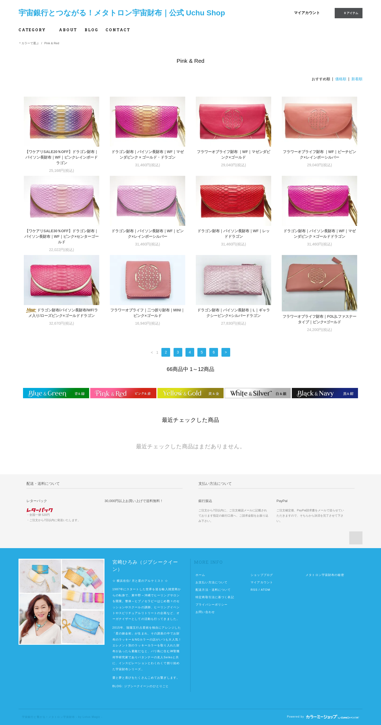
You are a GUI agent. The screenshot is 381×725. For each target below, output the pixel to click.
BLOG (91, 29)
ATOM (265, 589)
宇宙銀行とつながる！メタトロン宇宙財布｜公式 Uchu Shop (122, 13)
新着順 (356, 79)
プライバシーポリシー (212, 604)
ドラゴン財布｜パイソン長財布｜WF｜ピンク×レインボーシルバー (147, 234)
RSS (254, 589)
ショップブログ (262, 574)
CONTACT (118, 29)
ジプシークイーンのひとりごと (146, 686)
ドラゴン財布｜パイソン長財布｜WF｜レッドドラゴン (233, 234)
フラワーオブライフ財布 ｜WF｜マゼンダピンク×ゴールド (233, 154)
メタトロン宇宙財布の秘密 (325, 574)
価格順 (340, 79)
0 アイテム (348, 13)
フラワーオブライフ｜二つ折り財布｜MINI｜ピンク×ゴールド (147, 313)
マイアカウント (307, 13)
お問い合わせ (205, 612)
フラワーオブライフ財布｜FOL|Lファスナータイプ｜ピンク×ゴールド (319, 319)
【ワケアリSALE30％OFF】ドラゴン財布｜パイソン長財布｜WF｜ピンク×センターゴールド (61, 236)
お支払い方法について (212, 582)
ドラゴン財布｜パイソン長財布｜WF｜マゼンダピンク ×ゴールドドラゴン (319, 234)
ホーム (200, 574)
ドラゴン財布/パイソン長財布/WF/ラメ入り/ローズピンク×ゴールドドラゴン (61, 313)
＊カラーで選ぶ (29, 43)
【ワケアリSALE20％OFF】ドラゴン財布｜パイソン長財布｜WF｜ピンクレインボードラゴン (61, 157)
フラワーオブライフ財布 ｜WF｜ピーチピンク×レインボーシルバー (319, 154)
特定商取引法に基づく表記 (215, 597)
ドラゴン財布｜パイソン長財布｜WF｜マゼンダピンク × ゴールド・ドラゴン (147, 154)
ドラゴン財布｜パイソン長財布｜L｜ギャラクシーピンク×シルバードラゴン (233, 313)
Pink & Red (51, 43)
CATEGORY (35, 29)
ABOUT (68, 29)
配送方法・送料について (213, 589)
